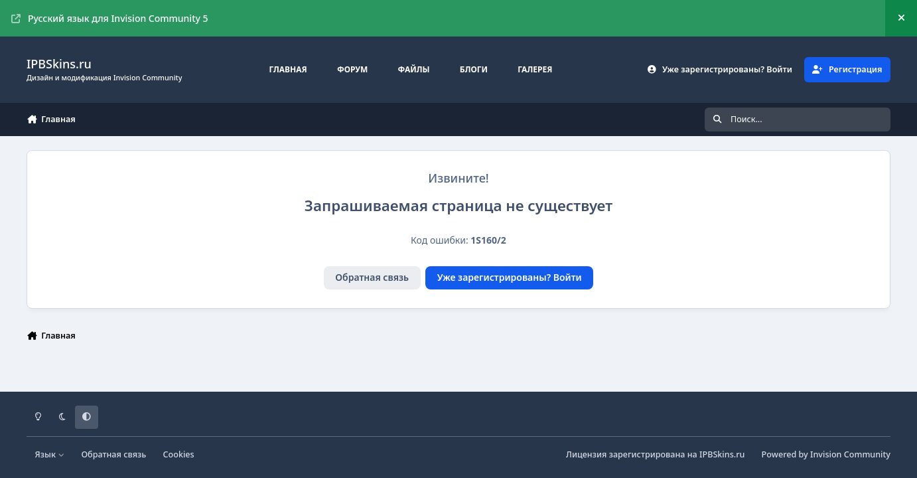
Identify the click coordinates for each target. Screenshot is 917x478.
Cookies (178, 454)
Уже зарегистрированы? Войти (509, 277)
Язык (50, 454)
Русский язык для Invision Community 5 (109, 18)
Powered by (826, 454)
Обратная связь (372, 277)
